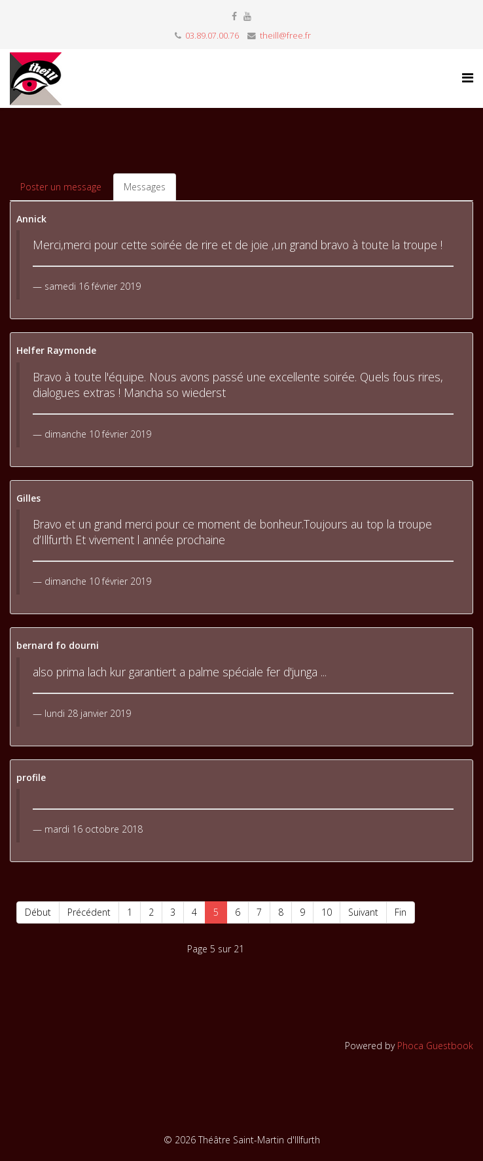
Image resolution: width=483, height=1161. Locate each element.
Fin (400, 912)
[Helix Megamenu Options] (467, 77)
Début (38, 912)
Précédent (89, 912)
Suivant (363, 912)
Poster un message (60, 187)
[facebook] (234, 16)
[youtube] (247, 16)
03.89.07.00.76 (212, 35)
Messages (145, 187)
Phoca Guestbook (435, 1045)
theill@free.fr (285, 35)
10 (326, 912)
